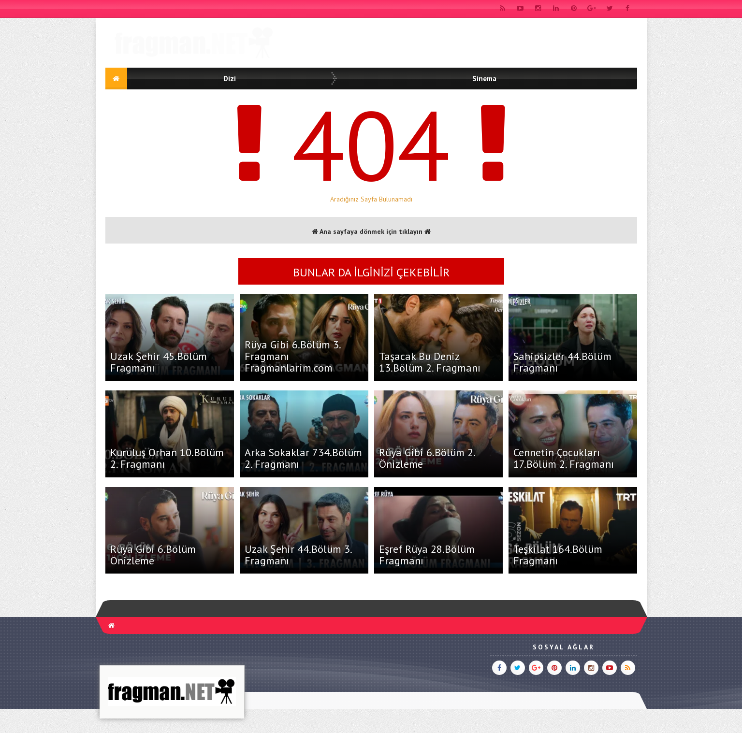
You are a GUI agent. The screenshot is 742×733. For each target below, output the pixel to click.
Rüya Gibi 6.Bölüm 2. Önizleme (427, 458)
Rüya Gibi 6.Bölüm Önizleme (153, 554)
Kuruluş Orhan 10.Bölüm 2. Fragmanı (167, 458)
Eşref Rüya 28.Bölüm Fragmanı (427, 554)
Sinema (484, 78)
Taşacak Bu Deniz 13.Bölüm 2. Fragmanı (429, 361)
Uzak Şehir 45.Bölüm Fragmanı (158, 361)
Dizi (229, 78)
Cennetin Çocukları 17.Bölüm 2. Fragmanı (563, 458)
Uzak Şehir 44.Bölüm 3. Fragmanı (298, 554)
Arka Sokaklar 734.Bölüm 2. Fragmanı (303, 458)
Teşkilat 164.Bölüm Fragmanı (557, 554)
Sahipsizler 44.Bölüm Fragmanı (562, 361)
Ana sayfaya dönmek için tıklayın (371, 231)
